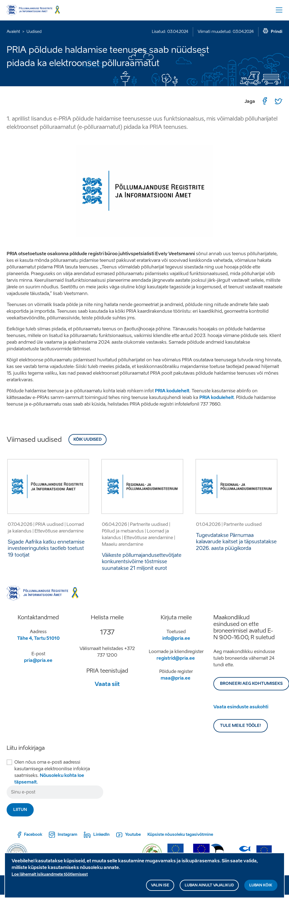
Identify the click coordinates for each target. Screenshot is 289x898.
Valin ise (160, 887)
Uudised (34, 31)
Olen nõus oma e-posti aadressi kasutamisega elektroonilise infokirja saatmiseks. (52, 772)
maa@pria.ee (175, 678)
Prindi (276, 31)
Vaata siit (107, 684)
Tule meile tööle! (240, 725)
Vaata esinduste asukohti (240, 706)
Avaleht (13, 31)
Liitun (20, 809)
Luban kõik (260, 887)
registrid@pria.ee (176, 658)
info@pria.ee (176, 638)
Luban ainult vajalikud (209, 887)
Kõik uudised (87, 439)
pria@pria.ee (38, 660)
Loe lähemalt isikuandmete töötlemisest (50, 876)
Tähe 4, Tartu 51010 (38, 638)
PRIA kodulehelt (172, 390)
